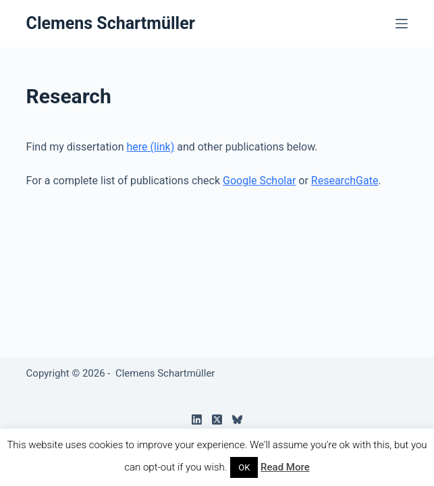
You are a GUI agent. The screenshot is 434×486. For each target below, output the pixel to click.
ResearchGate (345, 180)
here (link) (150, 146)
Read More (285, 467)
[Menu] (402, 24)
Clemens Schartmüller (110, 23)
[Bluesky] (237, 419)
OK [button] (244, 467)
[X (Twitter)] (217, 419)
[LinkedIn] (197, 419)
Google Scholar (259, 180)
